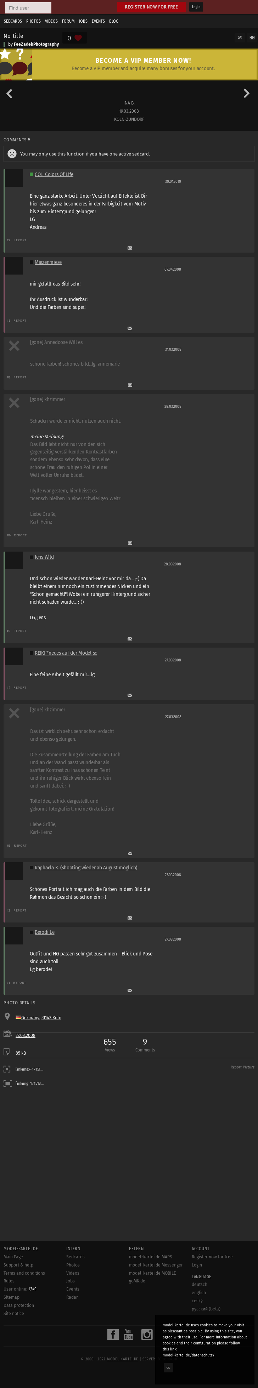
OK (168, 1367)
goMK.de (137, 1281)
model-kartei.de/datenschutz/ (189, 1355)
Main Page (13, 1256)
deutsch (199, 1284)
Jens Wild (44, 557)
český (197, 1300)
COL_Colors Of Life (54, 174)
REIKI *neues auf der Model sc (66, 653)
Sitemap (11, 1297)
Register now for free (151, 7)
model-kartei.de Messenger (156, 1265)
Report (20, 240)
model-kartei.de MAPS (150, 1256)
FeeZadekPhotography (36, 44)
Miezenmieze (48, 262)
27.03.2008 (25, 1035)
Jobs (83, 21)
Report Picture (242, 1067)
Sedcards (13, 21)
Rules (9, 1281)
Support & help (18, 1265)
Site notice (14, 1313)
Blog (113, 21)
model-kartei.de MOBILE (152, 1273)
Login (196, 7)
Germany (30, 1017)
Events (98, 21)
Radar (72, 1297)
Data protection (19, 1305)
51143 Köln (51, 1017)
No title (13, 35)
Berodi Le (45, 932)
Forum (68, 21)
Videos (51, 21)
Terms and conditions (24, 1273)
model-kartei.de (122, 1359)
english (199, 1292)
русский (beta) (206, 1309)
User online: (20, 1289)
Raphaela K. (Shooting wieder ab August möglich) (86, 868)
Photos (33, 21)
